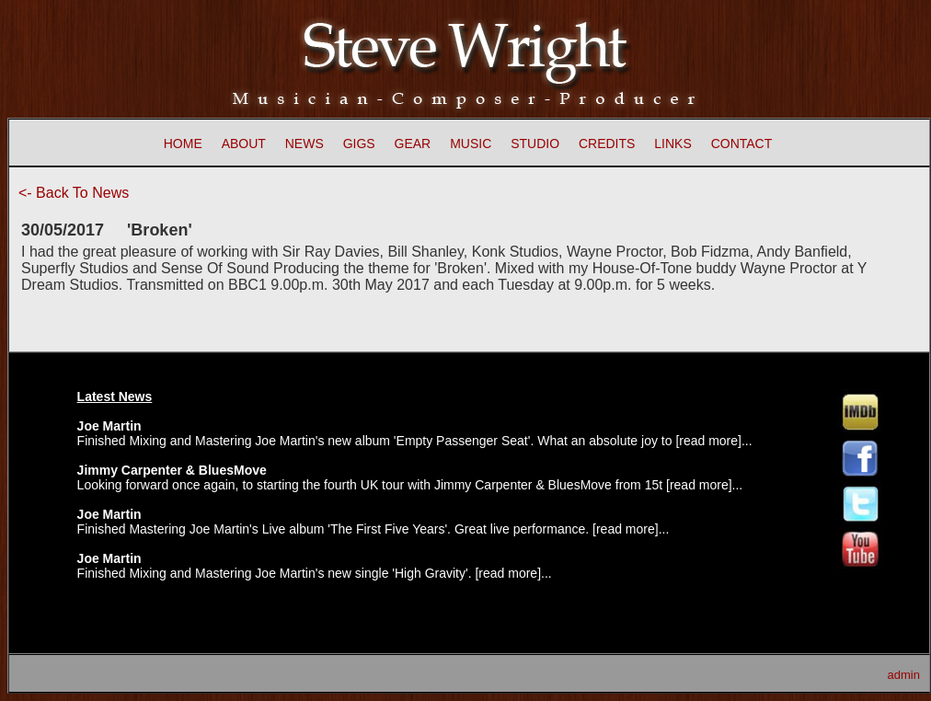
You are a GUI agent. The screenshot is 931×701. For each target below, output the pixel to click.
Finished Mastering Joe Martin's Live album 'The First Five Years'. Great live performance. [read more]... (373, 529)
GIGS (359, 143)
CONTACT (742, 143)
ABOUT (244, 143)
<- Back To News (73, 193)
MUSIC (470, 143)
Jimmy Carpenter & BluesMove (172, 470)
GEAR (413, 143)
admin (904, 675)
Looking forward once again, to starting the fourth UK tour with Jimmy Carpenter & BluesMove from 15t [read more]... (410, 484)
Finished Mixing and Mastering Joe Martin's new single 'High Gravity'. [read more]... (314, 573)
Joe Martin (109, 426)
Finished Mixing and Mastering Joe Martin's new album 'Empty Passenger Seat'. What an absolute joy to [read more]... (415, 440)
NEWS (304, 143)
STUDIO (535, 143)
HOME (183, 143)
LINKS (672, 143)
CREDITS (607, 143)
